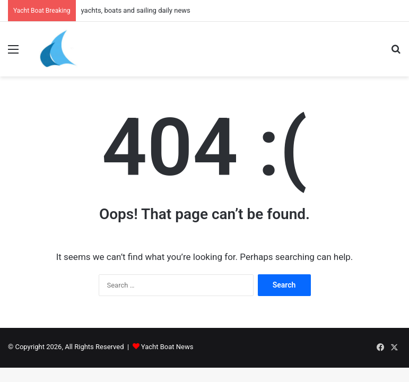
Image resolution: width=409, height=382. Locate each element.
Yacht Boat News (167, 347)
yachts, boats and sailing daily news (135, 10)
